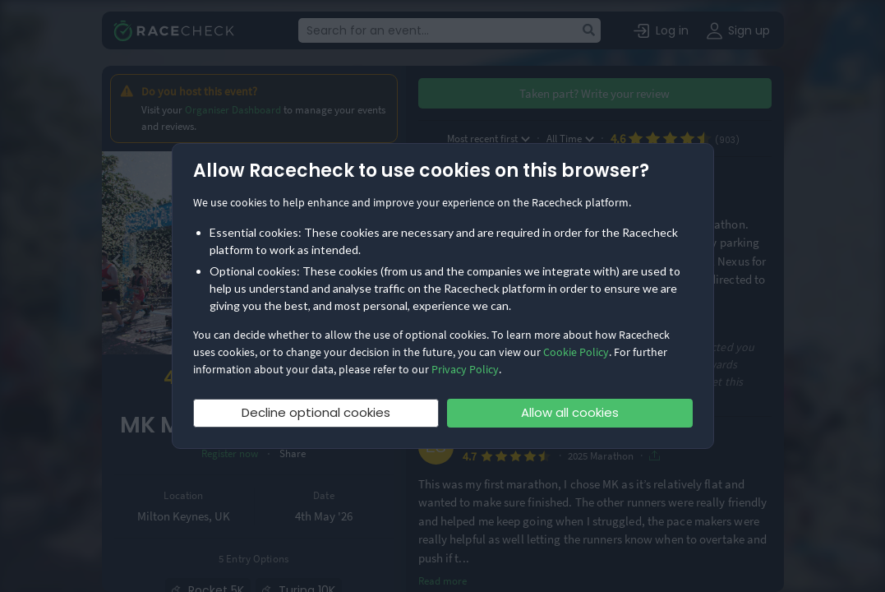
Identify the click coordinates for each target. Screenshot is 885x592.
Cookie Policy (576, 352)
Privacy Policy (465, 369)
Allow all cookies (570, 412)
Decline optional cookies (316, 412)
